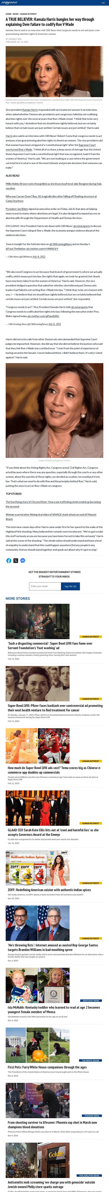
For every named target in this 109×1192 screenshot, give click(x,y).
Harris (9, 135)
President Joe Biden (17, 208)
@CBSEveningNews (60, 244)
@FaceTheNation (16, 248)
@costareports (81, 226)
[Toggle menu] (105, 2)
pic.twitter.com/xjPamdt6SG (43, 316)
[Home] (9, 2)
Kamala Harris (30, 109)
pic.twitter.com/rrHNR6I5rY (42, 248)
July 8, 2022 (39, 256)
